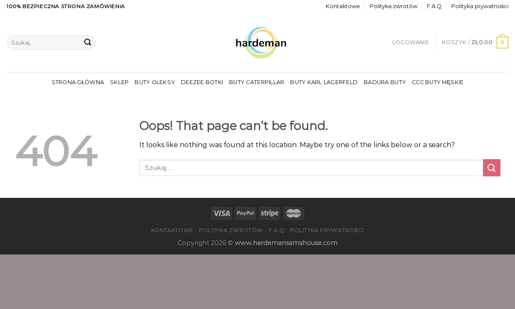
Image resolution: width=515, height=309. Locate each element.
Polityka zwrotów (393, 6)
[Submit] (87, 42)
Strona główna (78, 82)
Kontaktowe (343, 6)
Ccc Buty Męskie (437, 82)
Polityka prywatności (480, 6)
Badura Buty (385, 82)
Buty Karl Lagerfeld (324, 82)
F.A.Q (434, 6)
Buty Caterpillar (256, 82)
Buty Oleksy (155, 82)
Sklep (119, 82)
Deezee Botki (202, 82)
